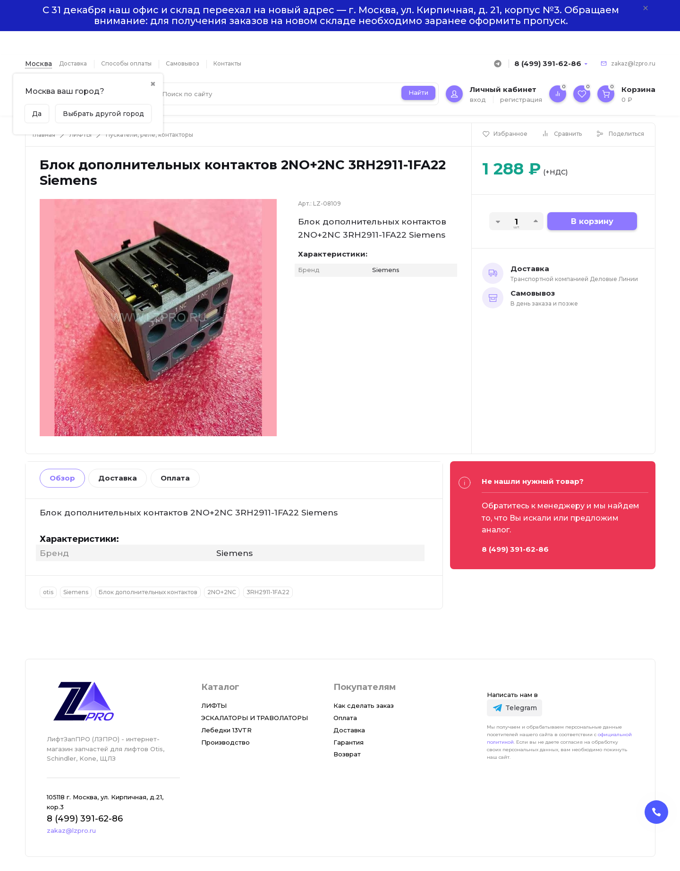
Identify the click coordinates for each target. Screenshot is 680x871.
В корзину (592, 221)
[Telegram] (514, 707)
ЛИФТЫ (80, 134)
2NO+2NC (221, 592)
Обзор (62, 477)
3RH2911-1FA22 (267, 592)
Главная (44, 134)
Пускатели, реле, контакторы (149, 134)
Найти (418, 92)
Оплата (175, 477)
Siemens (75, 592)
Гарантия (348, 742)
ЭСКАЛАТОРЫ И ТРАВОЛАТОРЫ (254, 718)
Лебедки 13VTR (226, 730)
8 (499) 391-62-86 (547, 63)
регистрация (521, 99)
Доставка (73, 63)
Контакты (227, 63)
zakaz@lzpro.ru (633, 63)
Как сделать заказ (363, 705)
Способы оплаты (126, 63)
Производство (225, 742)
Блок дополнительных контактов (148, 592)
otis (48, 592)
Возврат (347, 754)
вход (478, 99)
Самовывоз (182, 63)
